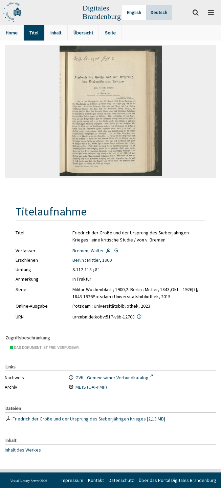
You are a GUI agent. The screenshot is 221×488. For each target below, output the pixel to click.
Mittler (93, 260)
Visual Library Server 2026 (28, 481)
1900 (107, 260)
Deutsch (159, 12)
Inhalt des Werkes (23, 449)
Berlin (78, 260)
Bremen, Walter (88, 251)
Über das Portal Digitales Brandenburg (177, 480)
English (134, 12)
